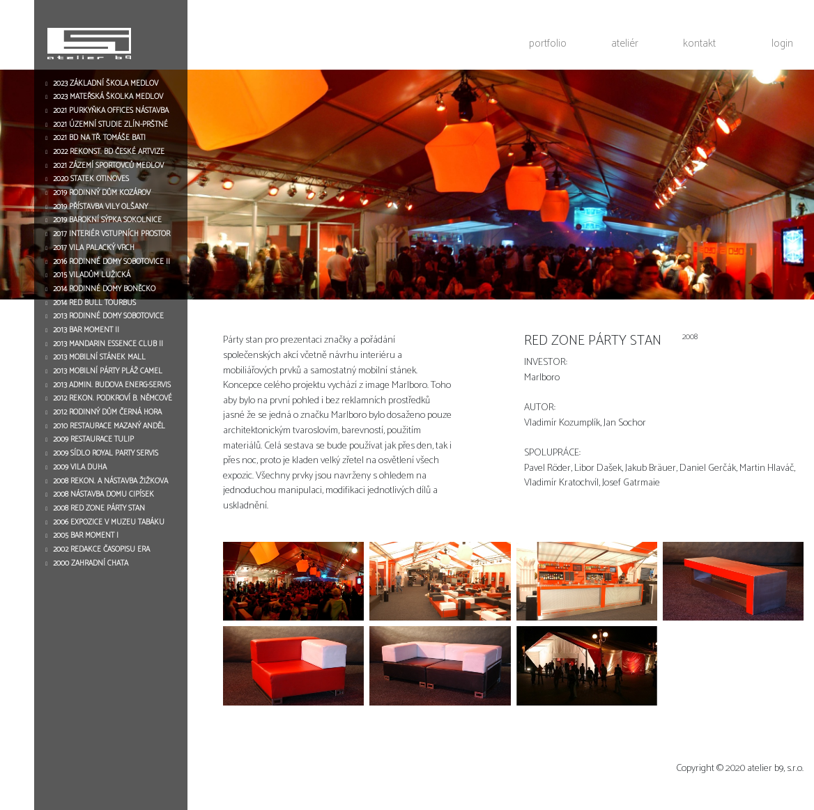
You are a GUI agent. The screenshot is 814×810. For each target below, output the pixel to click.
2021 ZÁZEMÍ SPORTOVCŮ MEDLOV (108, 165)
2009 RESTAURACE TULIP (93, 439)
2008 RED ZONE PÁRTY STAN (99, 508)
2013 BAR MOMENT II (86, 330)
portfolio (548, 43)
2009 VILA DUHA (80, 467)
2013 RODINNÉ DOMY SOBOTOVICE (108, 316)
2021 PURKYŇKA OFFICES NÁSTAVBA (111, 110)
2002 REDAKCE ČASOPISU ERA (101, 549)
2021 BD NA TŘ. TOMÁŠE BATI (99, 138)
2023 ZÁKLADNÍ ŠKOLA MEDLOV (105, 83)
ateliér (624, 43)
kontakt (699, 43)
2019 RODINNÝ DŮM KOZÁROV (102, 193)
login (782, 43)
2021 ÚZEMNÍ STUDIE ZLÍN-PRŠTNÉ (110, 124)
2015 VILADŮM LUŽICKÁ (91, 275)
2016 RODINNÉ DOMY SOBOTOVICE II (111, 262)
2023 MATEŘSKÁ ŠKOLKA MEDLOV (108, 97)
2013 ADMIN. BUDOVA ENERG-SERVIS (112, 385)
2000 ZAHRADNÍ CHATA (90, 563)
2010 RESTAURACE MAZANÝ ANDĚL (109, 426)
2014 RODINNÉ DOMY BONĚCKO (104, 289)
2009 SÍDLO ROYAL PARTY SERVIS (105, 453)
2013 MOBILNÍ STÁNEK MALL (99, 357)
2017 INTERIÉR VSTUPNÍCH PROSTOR (111, 234)
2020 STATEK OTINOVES (91, 179)
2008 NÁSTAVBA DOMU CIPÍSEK (103, 494)
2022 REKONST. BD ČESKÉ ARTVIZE (108, 152)
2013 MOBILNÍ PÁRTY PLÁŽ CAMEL (107, 371)
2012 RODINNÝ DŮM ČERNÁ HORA (107, 412)
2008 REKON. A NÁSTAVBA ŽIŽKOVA (110, 481)
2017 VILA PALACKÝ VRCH (94, 248)
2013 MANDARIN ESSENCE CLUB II (108, 344)
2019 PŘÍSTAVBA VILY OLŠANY (100, 207)
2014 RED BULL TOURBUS (94, 303)
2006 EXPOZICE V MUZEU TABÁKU (108, 522)
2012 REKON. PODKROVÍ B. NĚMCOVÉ (112, 398)
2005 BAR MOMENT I (85, 535)
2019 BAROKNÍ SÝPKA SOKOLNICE (107, 220)
